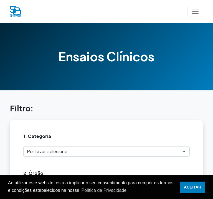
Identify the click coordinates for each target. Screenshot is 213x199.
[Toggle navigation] (195, 11)
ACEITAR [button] (192, 187)
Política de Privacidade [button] (104, 190)
